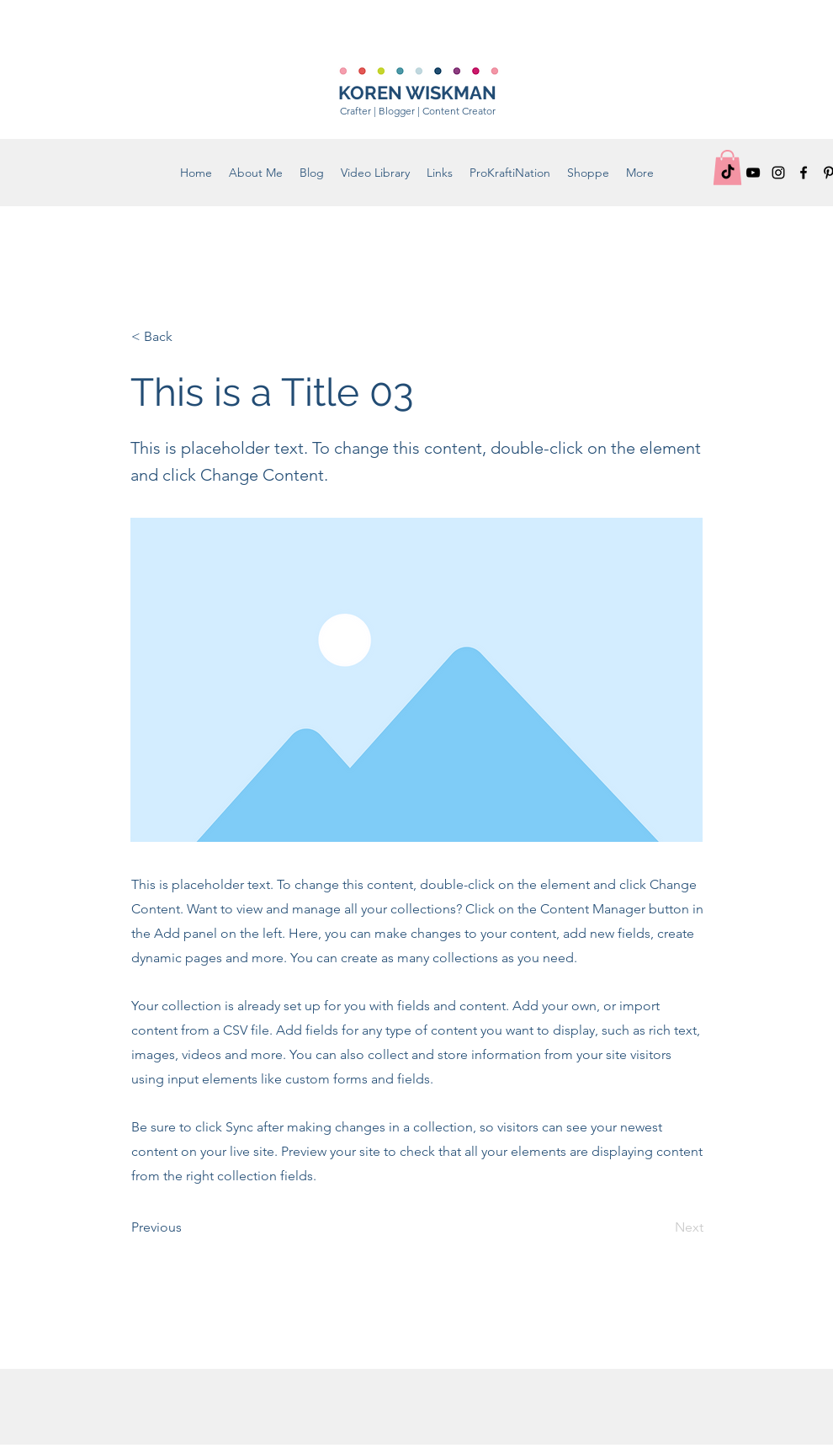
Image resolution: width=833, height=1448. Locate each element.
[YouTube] (753, 172)
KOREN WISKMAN (417, 93)
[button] (588, 172)
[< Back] (186, 337)
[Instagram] (778, 172)
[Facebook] (803, 172)
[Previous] (186, 1227)
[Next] (661, 1227)
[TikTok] (727, 172)
